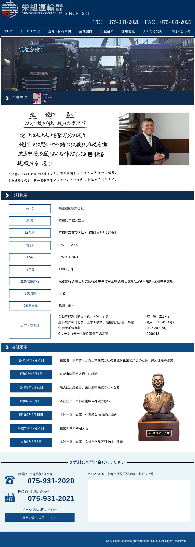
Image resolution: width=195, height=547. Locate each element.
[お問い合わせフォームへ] (40, 517)
